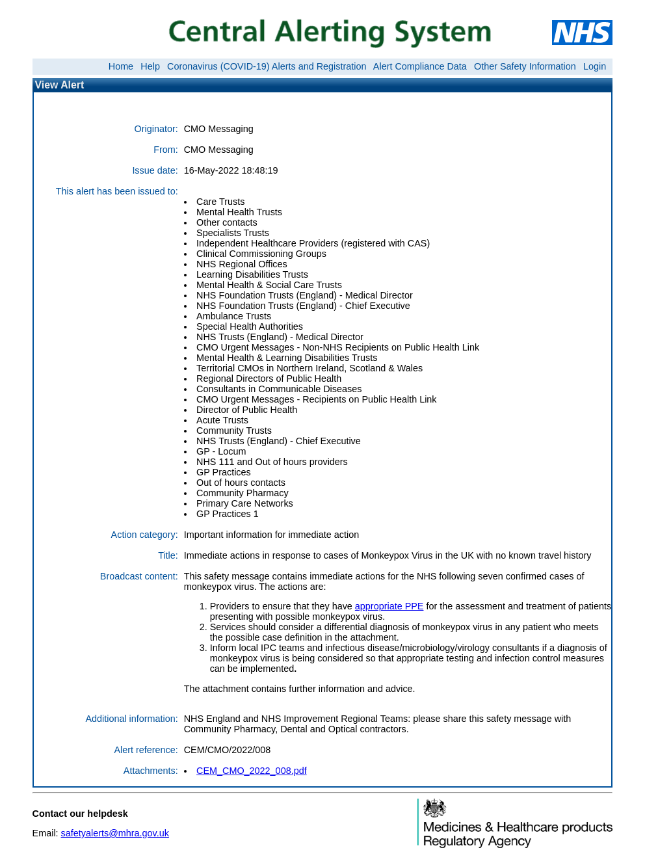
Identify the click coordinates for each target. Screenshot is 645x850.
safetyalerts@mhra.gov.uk (115, 833)
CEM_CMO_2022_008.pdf (251, 770)
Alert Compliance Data (420, 66)
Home (121, 66)
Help (150, 66)
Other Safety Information (525, 66)
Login (594, 66)
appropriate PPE (389, 606)
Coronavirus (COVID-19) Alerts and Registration (266, 66)
